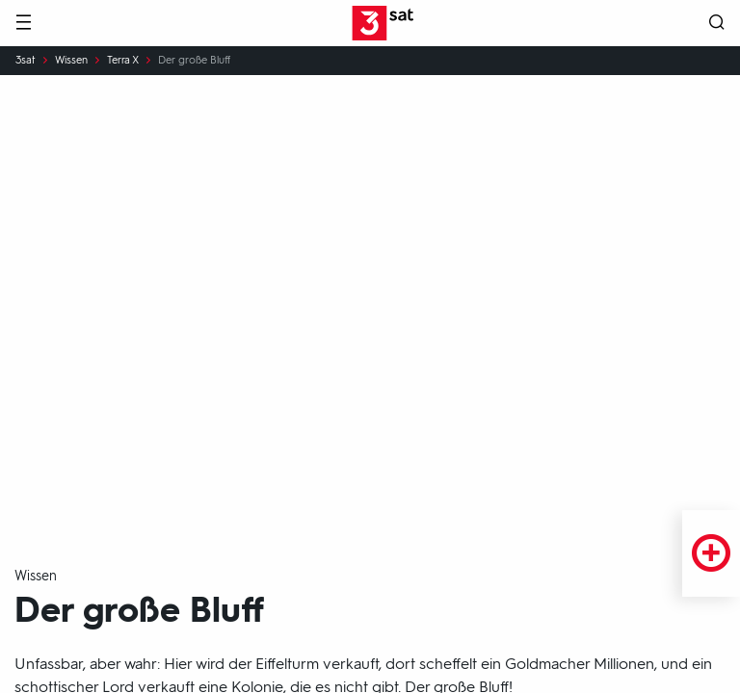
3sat (25, 60)
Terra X (123, 60)
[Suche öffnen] (717, 23)
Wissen (71, 60)
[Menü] (23, 23)
